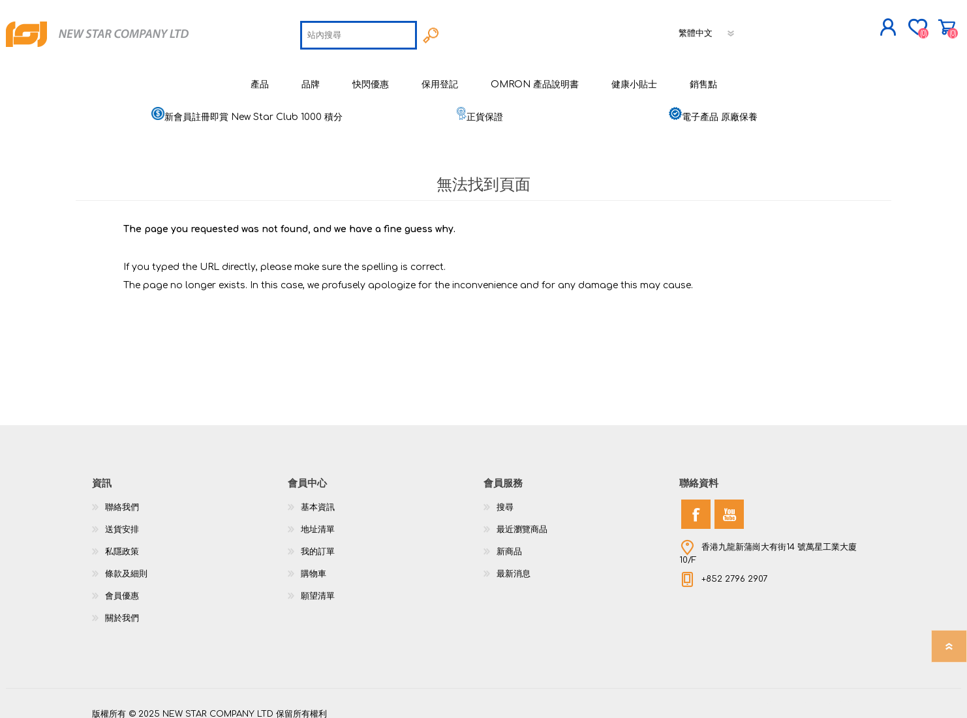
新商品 (509, 541)
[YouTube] (729, 504)
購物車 (886, 22)
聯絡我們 (122, 497)
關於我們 (122, 608)
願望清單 (318, 586)
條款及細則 (126, 564)
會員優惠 (122, 586)
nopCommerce (842, 691)
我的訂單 (318, 541)
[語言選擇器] (707, 28)
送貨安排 (122, 519)
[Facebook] (696, 504)
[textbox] (358, 30)
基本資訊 (318, 497)
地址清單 (318, 519)
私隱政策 (122, 541)
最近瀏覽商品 (522, 519)
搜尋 (505, 497)
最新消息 (513, 564)
